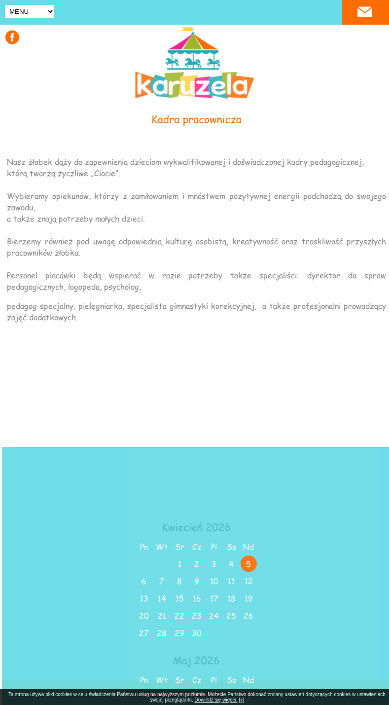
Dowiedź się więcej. (216, 700)
